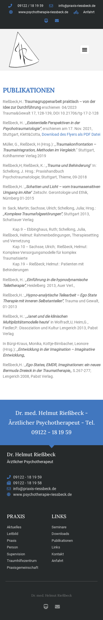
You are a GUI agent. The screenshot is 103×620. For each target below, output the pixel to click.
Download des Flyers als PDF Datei (71, 134)
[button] (84, 49)
